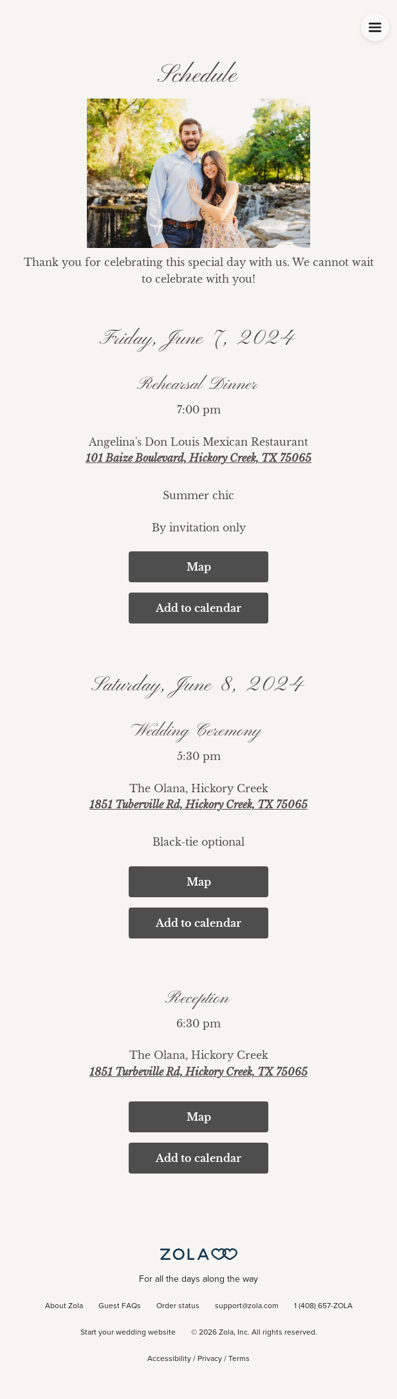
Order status (177, 1306)
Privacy (210, 1359)
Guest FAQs (119, 1306)
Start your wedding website (128, 1333)
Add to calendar (198, 608)
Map (199, 566)
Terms (239, 1359)
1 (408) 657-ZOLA (323, 1306)
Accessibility (169, 1359)
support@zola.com (247, 1306)
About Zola (64, 1306)
